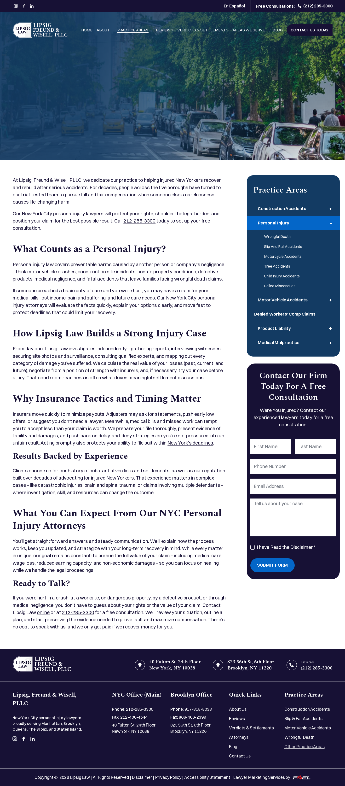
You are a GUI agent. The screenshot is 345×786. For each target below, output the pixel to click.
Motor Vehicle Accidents (283, 300)
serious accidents (68, 187)
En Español (234, 5)
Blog (278, 30)
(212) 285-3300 (315, 5)
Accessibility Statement (207, 777)
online (43, 612)
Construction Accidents (282, 208)
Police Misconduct (279, 285)
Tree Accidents (277, 266)
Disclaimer (142, 777)
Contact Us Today (309, 30)
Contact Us (240, 755)
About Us (238, 709)
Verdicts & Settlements (202, 30)
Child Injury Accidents (282, 276)
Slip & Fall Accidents (303, 718)
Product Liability (274, 328)
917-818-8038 (198, 709)
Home (86, 30)
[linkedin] (32, 6)
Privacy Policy (168, 777)
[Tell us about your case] (293, 517)
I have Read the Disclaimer (286, 547)
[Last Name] (315, 446)
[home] (41, 665)
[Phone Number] (293, 466)
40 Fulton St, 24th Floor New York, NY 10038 (134, 728)
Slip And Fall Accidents (283, 246)
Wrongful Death (277, 236)
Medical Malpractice (278, 342)
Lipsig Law (80, 777)
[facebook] (23, 6)
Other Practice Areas (304, 746)
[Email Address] (293, 486)
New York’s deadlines (190, 443)
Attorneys (238, 737)
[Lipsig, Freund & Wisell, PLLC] (40, 30)
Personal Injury (273, 223)
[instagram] (16, 6)
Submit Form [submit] (272, 565)
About (103, 30)
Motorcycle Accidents (283, 256)
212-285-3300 (139, 221)
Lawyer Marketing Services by (271, 777)
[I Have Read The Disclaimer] (252, 547)
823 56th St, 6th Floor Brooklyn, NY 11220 (190, 728)
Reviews (164, 30)
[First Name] (270, 446)
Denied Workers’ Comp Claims (285, 314)
